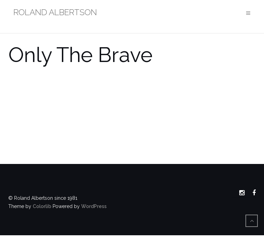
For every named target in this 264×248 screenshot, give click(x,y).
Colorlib (42, 206)
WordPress (94, 206)
